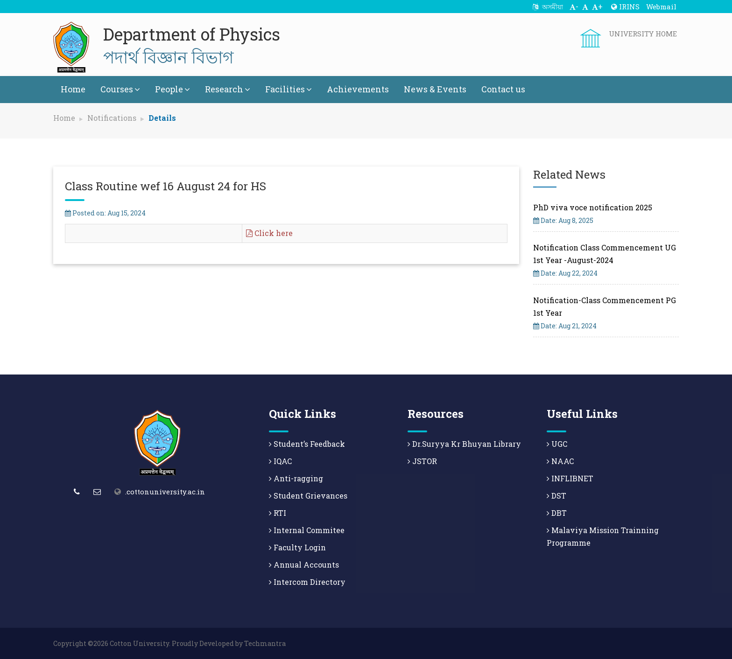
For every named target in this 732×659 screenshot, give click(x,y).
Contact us (503, 89)
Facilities (288, 89)
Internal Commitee (307, 530)
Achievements (358, 89)
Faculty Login (297, 547)
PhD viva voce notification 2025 (592, 207)
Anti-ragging (296, 478)
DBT (557, 513)
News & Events (435, 89)
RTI (277, 513)
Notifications (111, 118)
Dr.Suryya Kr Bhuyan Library (464, 444)
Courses (120, 89)
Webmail (661, 6)
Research (227, 89)
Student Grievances (308, 495)
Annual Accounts (304, 564)
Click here (269, 233)
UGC (557, 444)
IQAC (280, 461)
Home (73, 89)
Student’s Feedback (307, 444)
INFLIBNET (570, 478)
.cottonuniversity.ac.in (165, 491)
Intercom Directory (307, 582)
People (172, 89)
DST (556, 495)
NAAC (560, 461)
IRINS (625, 6)
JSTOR (422, 461)
